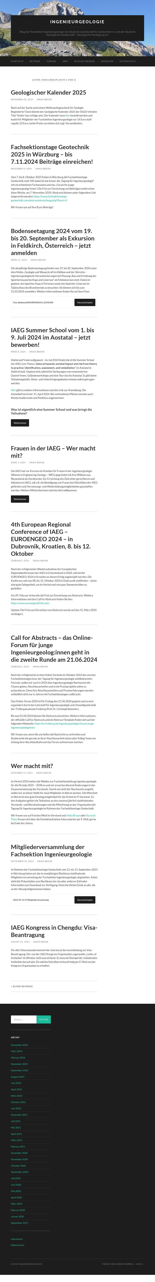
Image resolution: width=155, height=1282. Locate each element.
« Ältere (22, 993)
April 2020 (16, 1204)
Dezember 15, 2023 (22, 780)
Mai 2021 (16, 1134)
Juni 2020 (16, 1191)
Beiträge (35, 61)
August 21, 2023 (20, 949)
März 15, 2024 (19, 260)
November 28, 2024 (22, 99)
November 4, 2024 (21, 168)
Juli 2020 (15, 1185)
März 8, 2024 (18, 351)
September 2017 (19, 1229)
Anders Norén (124, 1271)
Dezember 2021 (19, 1121)
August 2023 (17, 1083)
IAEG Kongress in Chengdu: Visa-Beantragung (48, 938)
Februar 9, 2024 (20, 560)
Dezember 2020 (19, 1160)
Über (65, 61)
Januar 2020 (17, 1223)
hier (68, 115)
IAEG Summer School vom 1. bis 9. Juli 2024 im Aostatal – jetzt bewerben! (53, 337)
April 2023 (16, 1096)
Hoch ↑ (140, 1271)
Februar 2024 (18, 1064)
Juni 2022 (16, 1115)
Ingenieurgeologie (77, 21)
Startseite (17, 61)
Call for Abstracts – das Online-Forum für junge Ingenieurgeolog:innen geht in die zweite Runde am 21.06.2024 (52, 652)
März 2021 (16, 1147)
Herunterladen (85, 302)
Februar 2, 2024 (20, 674)
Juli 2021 (15, 1128)
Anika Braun (44, 99)
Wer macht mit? (32, 773)
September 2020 (19, 1179)
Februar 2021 (18, 1153)
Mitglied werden (84, 61)
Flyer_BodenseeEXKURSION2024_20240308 (34, 302)
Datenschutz (128, 61)
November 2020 (19, 1166)
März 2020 (16, 1210)
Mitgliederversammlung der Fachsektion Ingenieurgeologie (52, 857)
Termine (51, 61)
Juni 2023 (16, 1090)
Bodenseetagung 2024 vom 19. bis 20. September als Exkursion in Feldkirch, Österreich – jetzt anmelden (53, 241)
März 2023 (16, 1102)
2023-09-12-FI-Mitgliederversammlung (31, 907)
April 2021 (16, 1141)
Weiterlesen (20, 422)
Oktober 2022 (18, 1109)
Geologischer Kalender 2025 (49, 92)
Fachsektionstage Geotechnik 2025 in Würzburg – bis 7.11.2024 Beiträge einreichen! (52, 154)
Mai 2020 (16, 1198)
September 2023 (19, 1077)
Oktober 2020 (18, 1172)
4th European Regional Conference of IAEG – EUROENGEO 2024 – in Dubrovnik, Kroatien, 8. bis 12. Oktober (51, 538)
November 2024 (19, 1052)
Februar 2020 (18, 1217)
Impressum (107, 61)
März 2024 (16, 1058)
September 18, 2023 (22, 868)
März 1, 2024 (18, 462)
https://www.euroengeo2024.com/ (30, 603)
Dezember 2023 (19, 1071)
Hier (13, 390)
